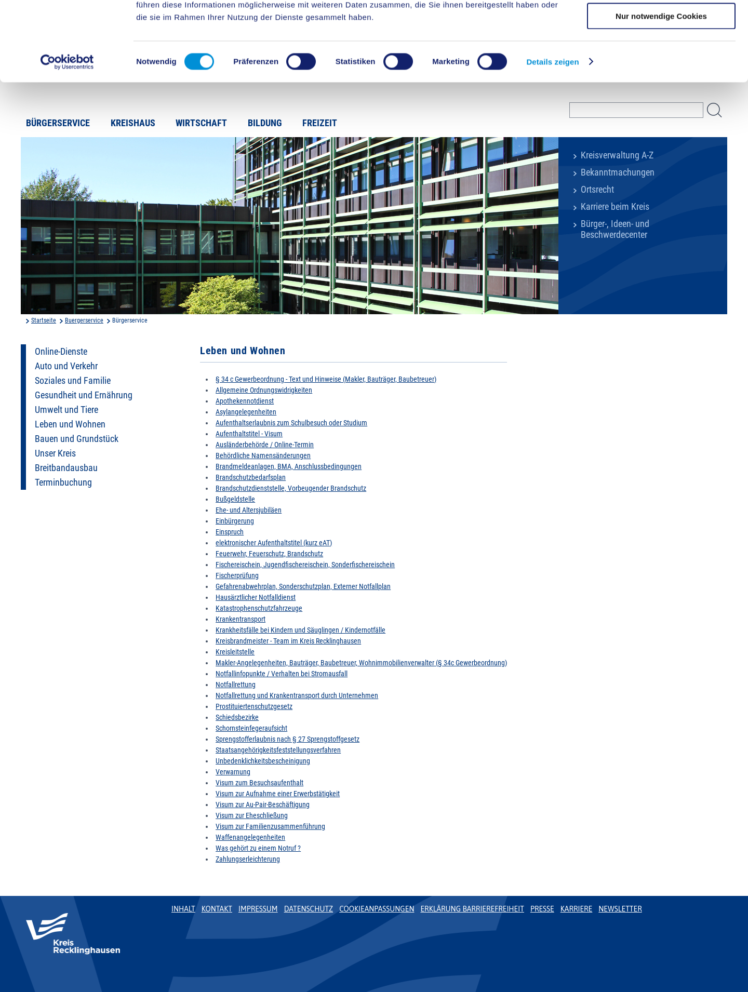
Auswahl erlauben (661, 56)
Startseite (43, 320)
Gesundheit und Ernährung (83, 395)
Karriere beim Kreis (615, 207)
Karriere (576, 909)
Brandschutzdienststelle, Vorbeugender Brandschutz (291, 488)
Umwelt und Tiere (66, 410)
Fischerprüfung (237, 575)
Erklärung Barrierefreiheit (472, 909)
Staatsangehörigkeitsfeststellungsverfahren (278, 750)
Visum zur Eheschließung (252, 815)
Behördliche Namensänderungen (263, 455)
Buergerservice (84, 320)
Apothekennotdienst (245, 401)
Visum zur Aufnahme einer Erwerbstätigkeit (278, 793)
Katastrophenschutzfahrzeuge (259, 608)
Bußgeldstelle (235, 499)
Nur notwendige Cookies (661, 86)
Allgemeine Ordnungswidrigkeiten (264, 390)
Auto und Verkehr (66, 366)
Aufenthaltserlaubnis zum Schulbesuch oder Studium (291, 423)
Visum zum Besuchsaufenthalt (259, 783)
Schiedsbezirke (237, 717)
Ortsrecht (597, 189)
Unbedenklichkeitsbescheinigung (263, 761)
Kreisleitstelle (235, 652)
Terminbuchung (63, 482)
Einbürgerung (235, 521)
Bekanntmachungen (617, 172)
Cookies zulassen (661, 25)
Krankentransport (240, 619)
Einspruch (230, 532)
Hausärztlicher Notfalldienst (256, 597)
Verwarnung (233, 772)
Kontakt (217, 909)
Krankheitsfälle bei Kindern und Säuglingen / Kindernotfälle (300, 630)
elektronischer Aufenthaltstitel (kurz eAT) (274, 543)
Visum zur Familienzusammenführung (270, 826)
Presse (542, 909)
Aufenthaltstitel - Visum (249, 434)
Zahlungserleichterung (248, 859)
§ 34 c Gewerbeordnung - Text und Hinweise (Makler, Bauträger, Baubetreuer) (326, 379)
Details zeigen (552, 132)
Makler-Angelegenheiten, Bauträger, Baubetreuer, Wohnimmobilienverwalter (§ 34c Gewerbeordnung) (361, 663)
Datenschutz (308, 909)
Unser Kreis (55, 453)
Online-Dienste (61, 351)
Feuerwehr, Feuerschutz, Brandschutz (269, 553)
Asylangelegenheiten (246, 412)
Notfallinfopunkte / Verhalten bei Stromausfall (282, 673)
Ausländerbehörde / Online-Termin (265, 444)
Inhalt (183, 909)
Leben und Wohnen (70, 424)
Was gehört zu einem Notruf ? (258, 848)
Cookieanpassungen (376, 909)
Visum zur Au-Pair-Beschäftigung (263, 804)
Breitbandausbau (66, 468)
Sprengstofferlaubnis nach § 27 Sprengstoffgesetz (287, 739)
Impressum (258, 909)
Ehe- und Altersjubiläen (249, 510)
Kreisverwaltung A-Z (617, 155)
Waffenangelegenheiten (250, 837)
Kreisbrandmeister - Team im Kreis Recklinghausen (288, 641)
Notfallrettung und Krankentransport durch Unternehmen (297, 695)
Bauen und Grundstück (76, 439)
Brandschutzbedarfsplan (251, 477)
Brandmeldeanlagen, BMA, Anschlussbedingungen (289, 466)
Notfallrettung (236, 684)
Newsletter (620, 909)
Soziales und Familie (73, 381)
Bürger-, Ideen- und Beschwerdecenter (615, 229)
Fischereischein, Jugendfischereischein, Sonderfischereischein (305, 564)
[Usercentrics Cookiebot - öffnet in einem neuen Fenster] (67, 132)
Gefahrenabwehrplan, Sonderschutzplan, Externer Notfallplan (303, 586)
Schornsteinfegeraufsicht (251, 728)
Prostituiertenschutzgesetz (254, 706)
